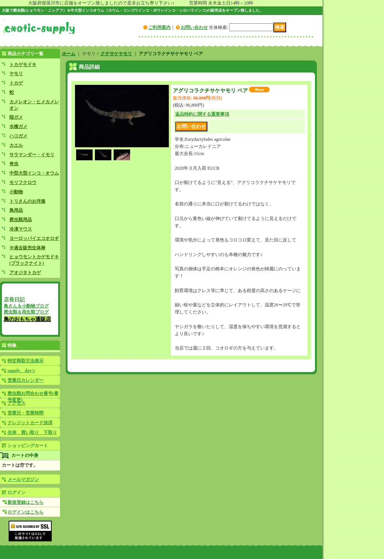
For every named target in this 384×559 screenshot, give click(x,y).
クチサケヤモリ (116, 53)
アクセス (17, 403)
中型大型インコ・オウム (34, 173)
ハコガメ (18, 136)
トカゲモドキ (22, 64)
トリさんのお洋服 (27, 201)
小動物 (16, 191)
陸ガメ (16, 117)
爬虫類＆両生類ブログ (26, 312)
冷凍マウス (20, 229)
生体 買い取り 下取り (32, 432)
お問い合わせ (194, 27)
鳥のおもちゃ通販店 (27, 319)
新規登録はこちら (26, 502)
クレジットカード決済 (30, 422)
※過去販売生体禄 (27, 247)
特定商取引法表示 (26, 360)
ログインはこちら (26, 512)
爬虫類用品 (20, 219)
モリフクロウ (22, 182)
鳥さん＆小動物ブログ (26, 306)
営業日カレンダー (26, 380)
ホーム (68, 53)
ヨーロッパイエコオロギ (34, 238)
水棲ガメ (18, 126)
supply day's (21, 370)
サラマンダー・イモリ (31, 154)
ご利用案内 (159, 27)
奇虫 (13, 163)
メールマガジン (23, 479)
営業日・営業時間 (26, 413)
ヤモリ (16, 73)
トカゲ (16, 83)
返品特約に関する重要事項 (202, 114)
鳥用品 (16, 210)
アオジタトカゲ (25, 272)
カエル (16, 145)
